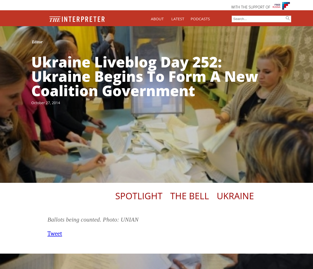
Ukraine (235, 196)
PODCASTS (200, 18)
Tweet (54, 233)
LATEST (177, 18)
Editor (37, 42)
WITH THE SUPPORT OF (250, 7)
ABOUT (157, 18)
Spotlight (138, 196)
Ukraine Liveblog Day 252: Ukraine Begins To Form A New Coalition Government (144, 76)
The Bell (189, 196)
